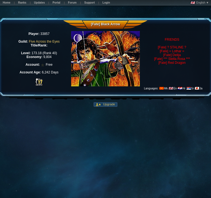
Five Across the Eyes (44, 41)
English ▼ (199, 2)
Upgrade (108, 104)
